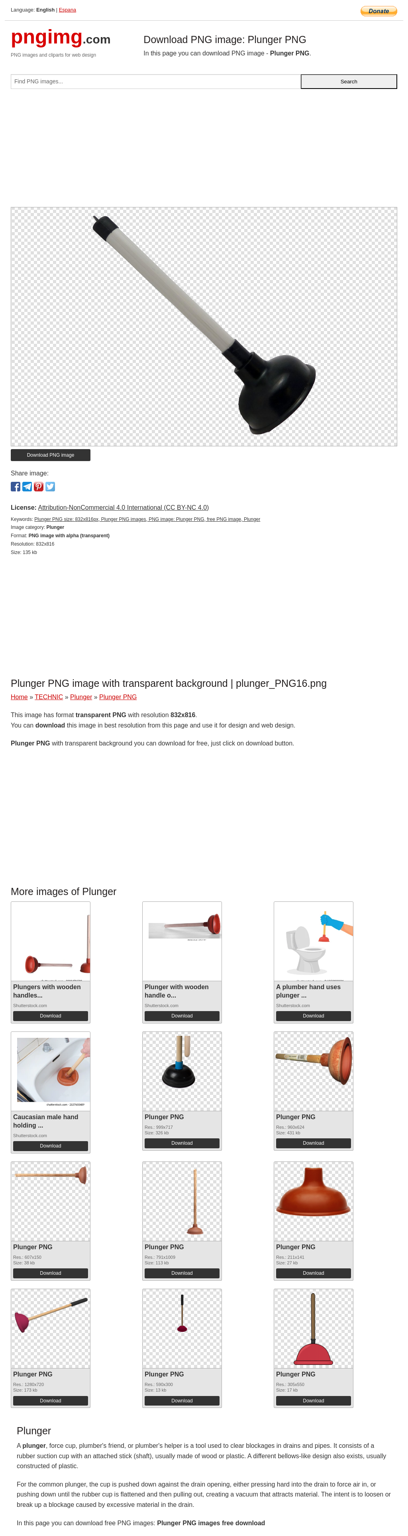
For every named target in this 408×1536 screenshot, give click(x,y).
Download (50, 1016)
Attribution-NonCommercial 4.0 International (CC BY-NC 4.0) (123, 507)
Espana (67, 10)
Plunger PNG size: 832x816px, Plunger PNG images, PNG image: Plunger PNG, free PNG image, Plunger (147, 519)
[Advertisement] (204, 151)
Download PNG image (51, 455)
